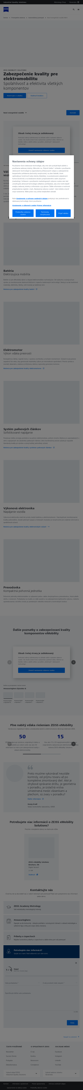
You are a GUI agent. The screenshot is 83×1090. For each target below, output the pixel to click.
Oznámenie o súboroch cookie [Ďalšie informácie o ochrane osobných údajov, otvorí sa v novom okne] (24, 205)
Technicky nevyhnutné (45, 213)
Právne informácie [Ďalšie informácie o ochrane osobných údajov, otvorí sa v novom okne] (44, 205)
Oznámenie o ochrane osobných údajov (32, 198)
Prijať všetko (63, 213)
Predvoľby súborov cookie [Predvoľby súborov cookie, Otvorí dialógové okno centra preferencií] (23, 213)
